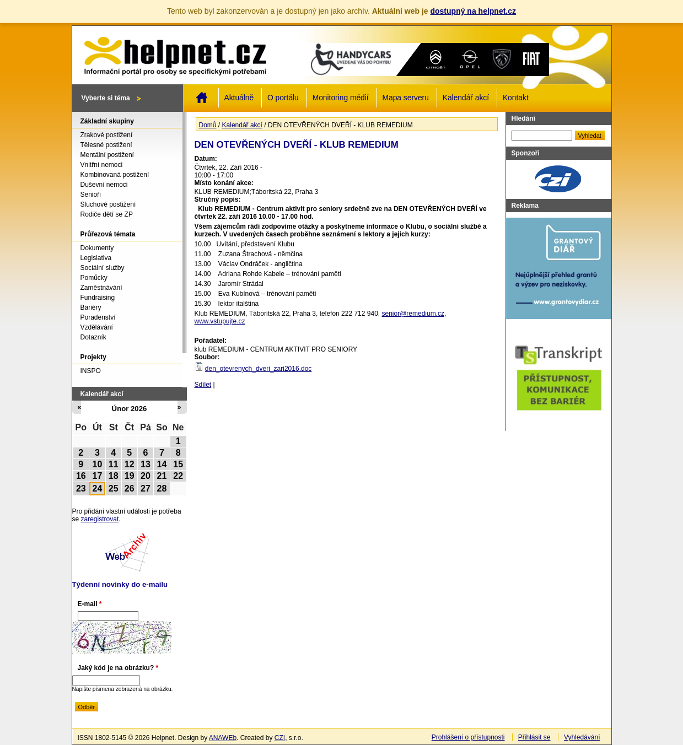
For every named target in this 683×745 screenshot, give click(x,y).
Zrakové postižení (106, 135)
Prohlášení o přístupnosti (468, 737)
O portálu (283, 98)
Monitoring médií (341, 98)
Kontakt (516, 98)
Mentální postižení (107, 155)
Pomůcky (93, 278)
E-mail (90, 604)
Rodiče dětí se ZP (106, 214)
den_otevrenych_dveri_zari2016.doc (258, 368)
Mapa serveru (406, 98)
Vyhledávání (582, 737)
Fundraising (97, 297)
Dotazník (93, 337)
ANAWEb (222, 738)
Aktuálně (239, 98)
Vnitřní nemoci (101, 165)
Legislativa (96, 258)
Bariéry (90, 307)
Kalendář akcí (466, 98)
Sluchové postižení (108, 204)
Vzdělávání (96, 327)
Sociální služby (102, 268)
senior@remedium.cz (412, 313)
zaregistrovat (100, 519)
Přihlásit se (534, 737)
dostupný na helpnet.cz (473, 11)
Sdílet (203, 384)
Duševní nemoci (104, 184)
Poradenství (98, 317)
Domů (201, 97)
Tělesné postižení (106, 145)
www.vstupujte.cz (220, 321)
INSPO (90, 371)
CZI (280, 738)
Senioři (90, 194)
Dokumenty (97, 248)
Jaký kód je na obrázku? (118, 668)
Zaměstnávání (101, 287)
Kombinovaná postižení (114, 175)
